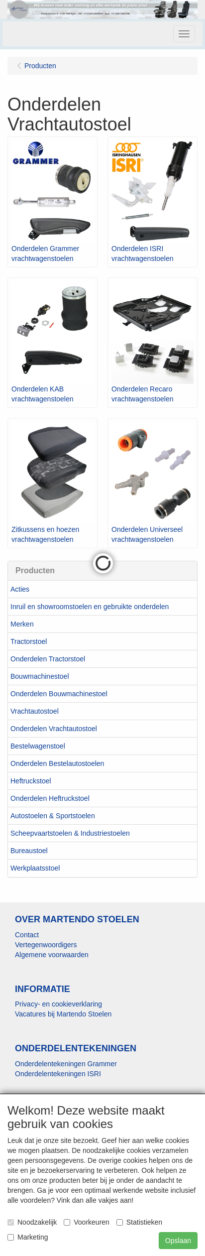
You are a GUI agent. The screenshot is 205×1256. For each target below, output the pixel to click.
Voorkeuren (86, 1222)
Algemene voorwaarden (52, 955)
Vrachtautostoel (34, 711)
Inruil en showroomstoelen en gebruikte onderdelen (89, 607)
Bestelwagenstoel (37, 746)
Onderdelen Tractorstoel (47, 659)
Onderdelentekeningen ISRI (58, 1074)
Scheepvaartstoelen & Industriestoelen (70, 833)
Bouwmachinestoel (39, 676)
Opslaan (178, 1241)
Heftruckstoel (30, 781)
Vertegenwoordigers (46, 945)
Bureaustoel (29, 851)
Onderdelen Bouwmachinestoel (58, 694)
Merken (22, 624)
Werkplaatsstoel (35, 868)
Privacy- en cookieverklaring (58, 1004)
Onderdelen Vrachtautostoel (53, 729)
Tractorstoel (28, 641)
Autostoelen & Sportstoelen (52, 816)
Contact (27, 935)
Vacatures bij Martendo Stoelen (63, 1014)
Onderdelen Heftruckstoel (50, 798)
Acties (19, 589)
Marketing (27, 1237)
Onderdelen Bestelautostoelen (57, 763)
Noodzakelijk (32, 1222)
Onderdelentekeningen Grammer (66, 1064)
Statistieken (139, 1222)
